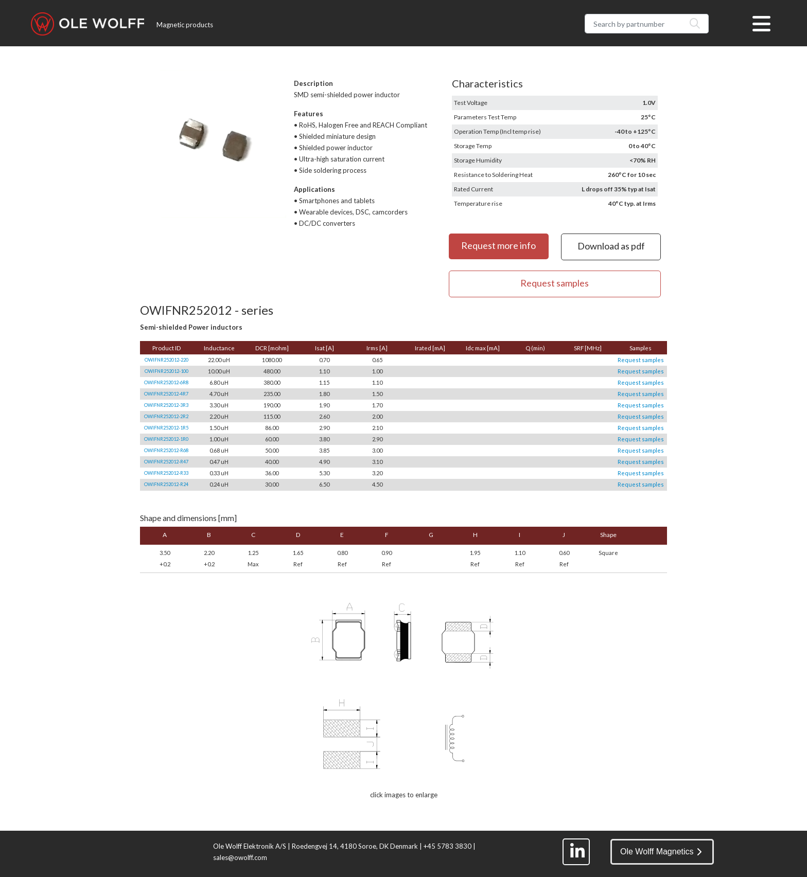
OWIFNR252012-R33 (166, 473)
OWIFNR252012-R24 (166, 484)
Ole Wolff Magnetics (660, 851)
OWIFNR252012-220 (166, 360)
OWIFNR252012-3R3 (166, 405)
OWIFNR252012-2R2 (166, 416)
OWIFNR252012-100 (166, 371)
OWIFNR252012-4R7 (166, 394)
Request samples (641, 359)
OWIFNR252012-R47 (166, 461)
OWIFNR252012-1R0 (166, 439)
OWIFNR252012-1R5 (166, 428)
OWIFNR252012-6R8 (166, 382)
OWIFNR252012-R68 (166, 450)
